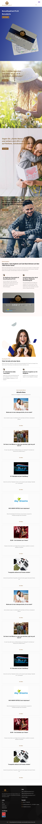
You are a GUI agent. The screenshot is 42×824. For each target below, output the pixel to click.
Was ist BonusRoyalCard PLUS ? (28, 791)
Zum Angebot (5, 80)
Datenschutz (4, 807)
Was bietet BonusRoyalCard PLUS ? (28, 795)
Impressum (4, 806)
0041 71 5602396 (26, 802)
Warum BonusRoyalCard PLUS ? (28, 793)
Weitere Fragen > (25, 797)
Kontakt (3, 804)
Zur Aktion (21, 425)
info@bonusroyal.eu (27, 806)
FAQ (3, 802)
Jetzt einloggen (5, 17)
